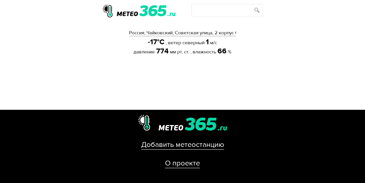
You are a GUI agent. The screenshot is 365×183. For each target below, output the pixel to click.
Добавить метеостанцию (182, 144)
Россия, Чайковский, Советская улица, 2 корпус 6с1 (182, 33)
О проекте (182, 163)
